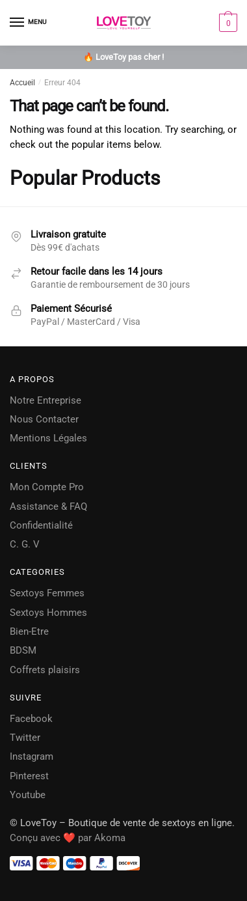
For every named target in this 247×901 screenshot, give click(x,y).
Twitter (25, 737)
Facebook (31, 719)
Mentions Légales (48, 438)
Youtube (28, 795)
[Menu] (29, 23)
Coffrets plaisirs (45, 670)
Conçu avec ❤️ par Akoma (67, 838)
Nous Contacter (44, 419)
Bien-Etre (29, 631)
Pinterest (29, 776)
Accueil (22, 82)
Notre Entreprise (45, 400)
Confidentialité (41, 525)
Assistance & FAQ (48, 506)
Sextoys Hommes (48, 612)
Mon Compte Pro (47, 487)
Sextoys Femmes (47, 593)
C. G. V (25, 544)
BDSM (23, 650)
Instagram (31, 756)
